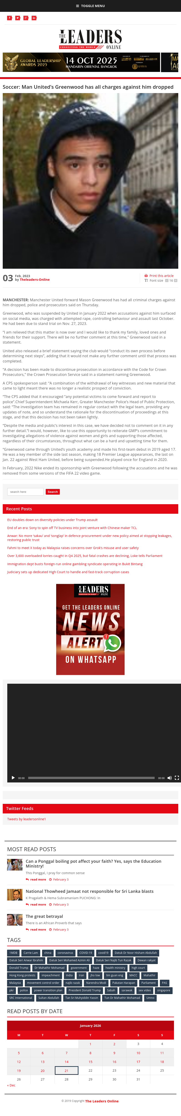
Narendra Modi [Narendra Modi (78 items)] (96, 983)
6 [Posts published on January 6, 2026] (42, 1053)
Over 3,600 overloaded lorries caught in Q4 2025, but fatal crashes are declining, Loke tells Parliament (85, 556)
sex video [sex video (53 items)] (145, 990)
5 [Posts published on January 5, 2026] (19, 1053)
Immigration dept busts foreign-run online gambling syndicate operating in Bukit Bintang (75, 564)
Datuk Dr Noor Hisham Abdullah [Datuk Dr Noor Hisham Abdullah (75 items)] (136, 953)
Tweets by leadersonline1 (26, 819)
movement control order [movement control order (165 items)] (43, 983)
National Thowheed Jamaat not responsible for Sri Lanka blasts (89, 891)
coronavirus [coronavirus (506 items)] (65, 953)
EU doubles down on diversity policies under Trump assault (52, 520)
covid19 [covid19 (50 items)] (103, 953)
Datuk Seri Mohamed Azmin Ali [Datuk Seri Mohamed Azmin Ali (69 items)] (69, 960)
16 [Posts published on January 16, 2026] (114, 1062)
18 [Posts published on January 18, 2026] (162, 1062)
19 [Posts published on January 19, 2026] (19, 1070)
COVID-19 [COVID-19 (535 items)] (86, 953)
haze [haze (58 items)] (96, 968)
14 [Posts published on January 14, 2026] (66, 1062)
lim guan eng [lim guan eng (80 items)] (114, 975)
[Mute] (169, 778)
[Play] (13, 778)
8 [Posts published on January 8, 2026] (90, 1053)
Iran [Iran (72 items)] (81, 975)
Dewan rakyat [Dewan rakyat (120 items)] (147, 960)
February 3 (58, 879)
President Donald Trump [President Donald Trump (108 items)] (85, 990)
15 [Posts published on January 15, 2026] (90, 1062)
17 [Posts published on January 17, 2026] (138, 1062)
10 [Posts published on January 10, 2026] (138, 1053)
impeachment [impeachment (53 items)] (51, 975)
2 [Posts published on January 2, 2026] (114, 1044)
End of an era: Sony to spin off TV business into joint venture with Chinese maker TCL (72, 528)
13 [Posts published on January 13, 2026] (42, 1062)
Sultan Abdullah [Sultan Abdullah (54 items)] (48, 998)
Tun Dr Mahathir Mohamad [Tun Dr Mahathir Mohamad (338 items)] (122, 998)
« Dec (11, 1085)
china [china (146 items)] (47, 953)
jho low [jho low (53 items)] (95, 975)
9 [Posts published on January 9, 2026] (114, 1053)
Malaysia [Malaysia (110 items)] (15, 983)
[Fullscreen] (177, 778)
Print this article (159, 275)
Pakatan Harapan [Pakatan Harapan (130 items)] (124, 983)
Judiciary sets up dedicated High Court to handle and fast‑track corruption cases (68, 572)
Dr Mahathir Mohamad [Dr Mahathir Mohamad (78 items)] (49, 968)
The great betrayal (44, 916)
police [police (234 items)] (24, 990)
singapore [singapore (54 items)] (163, 990)
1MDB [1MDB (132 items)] (13, 953)
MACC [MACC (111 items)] (133, 975)
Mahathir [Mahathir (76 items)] (149, 975)
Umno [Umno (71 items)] (150, 998)
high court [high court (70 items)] (138, 968)
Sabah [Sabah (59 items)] (111, 990)
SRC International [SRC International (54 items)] (20, 998)
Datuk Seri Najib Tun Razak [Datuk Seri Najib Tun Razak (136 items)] (113, 960)
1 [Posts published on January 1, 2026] (90, 1044)
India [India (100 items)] (69, 975)
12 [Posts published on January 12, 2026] (19, 1062)
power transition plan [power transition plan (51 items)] (48, 990)
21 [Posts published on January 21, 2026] (66, 1070)
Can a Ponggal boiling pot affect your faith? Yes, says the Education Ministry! (93, 863)
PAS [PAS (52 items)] (164, 983)
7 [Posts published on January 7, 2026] (67, 1053)
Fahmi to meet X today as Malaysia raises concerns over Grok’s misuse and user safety (73, 548)
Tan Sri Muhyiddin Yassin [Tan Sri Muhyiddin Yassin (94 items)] (81, 998)
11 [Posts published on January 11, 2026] (162, 1053)
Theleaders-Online (35, 279)
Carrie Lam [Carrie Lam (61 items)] (31, 953)
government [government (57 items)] (79, 968)
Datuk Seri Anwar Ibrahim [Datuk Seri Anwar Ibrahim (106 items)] (26, 960)
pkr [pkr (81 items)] (11, 990)
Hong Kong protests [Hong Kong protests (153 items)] (22, 975)
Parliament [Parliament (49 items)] (148, 983)
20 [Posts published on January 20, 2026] (42, 1070)
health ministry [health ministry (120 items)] (115, 968)
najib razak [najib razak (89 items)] (73, 983)
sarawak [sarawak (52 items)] (126, 990)
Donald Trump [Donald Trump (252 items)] (18, 968)
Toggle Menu (90, 6)
